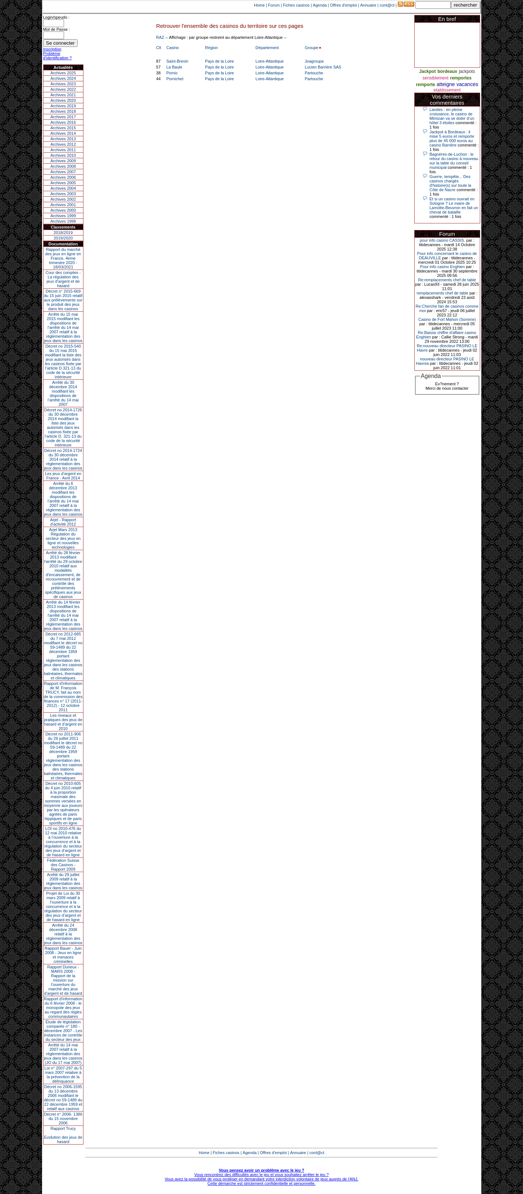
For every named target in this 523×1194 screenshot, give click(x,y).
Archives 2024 (63, 78)
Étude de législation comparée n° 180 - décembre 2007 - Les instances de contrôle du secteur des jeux (63, 1031)
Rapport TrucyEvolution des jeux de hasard (63, 1135)
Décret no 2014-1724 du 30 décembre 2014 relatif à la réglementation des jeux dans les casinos (63, 459)
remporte (425, 84)
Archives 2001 (63, 205)
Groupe (311, 47)
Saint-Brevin (177, 61)
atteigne (446, 84)
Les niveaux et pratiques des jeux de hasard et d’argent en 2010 (63, 722)
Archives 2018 (63, 111)
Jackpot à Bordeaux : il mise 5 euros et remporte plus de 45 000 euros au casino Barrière (452, 138)
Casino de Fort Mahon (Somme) (447, 319)
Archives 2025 (63, 73)
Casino (172, 47)
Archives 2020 (63, 100)
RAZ (160, 37)
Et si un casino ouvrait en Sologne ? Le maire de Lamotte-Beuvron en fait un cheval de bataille (454, 205)
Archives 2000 (63, 210)
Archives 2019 (63, 106)
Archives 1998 (63, 221)
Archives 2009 (63, 161)
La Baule (174, 67)
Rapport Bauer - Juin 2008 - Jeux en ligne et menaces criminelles (63, 955)
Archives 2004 (63, 188)
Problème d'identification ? (57, 55)
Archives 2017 (63, 117)
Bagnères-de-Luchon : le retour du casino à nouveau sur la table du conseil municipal (454, 161)
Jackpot (427, 71)
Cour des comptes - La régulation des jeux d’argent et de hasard (63, 279)
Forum (274, 5)
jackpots (467, 71)
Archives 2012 (63, 144)
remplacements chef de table (442, 293)
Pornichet (174, 79)
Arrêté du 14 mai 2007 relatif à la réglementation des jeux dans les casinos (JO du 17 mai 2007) (63, 1054)
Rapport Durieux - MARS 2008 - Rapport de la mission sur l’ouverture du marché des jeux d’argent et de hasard (63, 980)
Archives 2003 (63, 194)
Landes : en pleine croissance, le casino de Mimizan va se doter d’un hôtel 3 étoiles (452, 116)
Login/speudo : (56, 17)
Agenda (320, 5)
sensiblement (436, 78)
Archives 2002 (63, 199)
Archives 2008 (63, 166)
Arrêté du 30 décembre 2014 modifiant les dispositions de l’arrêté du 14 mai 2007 (63, 393)
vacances (467, 84)
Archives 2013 (63, 139)
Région (211, 47)
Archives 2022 (63, 89)
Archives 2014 (63, 133)
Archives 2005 (63, 183)
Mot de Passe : (56, 29)
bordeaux (447, 71)
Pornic (172, 73)
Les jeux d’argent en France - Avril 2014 (63, 475)
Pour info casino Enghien (442, 266)
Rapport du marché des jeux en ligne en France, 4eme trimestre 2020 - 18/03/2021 (63, 258)
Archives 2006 (63, 177)
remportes (461, 78)
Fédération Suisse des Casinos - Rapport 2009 (63, 864)
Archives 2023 (63, 84)
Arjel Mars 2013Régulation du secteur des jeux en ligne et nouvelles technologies (63, 538)
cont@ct (387, 5)
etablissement (446, 90)
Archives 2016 (63, 122)
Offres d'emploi (343, 5)
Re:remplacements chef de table (447, 280)
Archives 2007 (63, 172)
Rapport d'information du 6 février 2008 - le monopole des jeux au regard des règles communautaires (63, 1008)
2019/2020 (63, 238)
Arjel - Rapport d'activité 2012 (63, 522)
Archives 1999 (63, 216)
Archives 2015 (63, 128)
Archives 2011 (63, 150)
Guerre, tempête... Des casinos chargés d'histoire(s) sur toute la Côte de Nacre (450, 183)
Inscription (52, 49)
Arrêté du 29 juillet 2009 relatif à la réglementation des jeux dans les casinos (63, 881)
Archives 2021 (63, 95)
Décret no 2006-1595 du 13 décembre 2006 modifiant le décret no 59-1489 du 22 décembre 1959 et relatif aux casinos (63, 1097)
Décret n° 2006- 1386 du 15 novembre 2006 (63, 1118)
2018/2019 (63, 232)
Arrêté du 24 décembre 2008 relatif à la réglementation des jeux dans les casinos (63, 934)
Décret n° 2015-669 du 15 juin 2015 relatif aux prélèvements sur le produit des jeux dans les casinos (63, 300)
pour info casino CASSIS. (442, 240)
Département (267, 47)
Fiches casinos (296, 5)
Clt (158, 47)
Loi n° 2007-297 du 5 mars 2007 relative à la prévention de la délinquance (63, 1074)
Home (259, 5)
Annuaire (368, 5)
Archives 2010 (63, 155)
